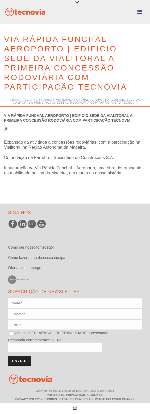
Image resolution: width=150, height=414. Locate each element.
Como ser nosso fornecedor (31, 247)
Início (15, 99)
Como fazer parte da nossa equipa (36, 258)
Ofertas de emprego (24, 268)
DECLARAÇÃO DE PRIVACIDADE (57, 333)
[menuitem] (75, 408)
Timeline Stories (37, 99)
